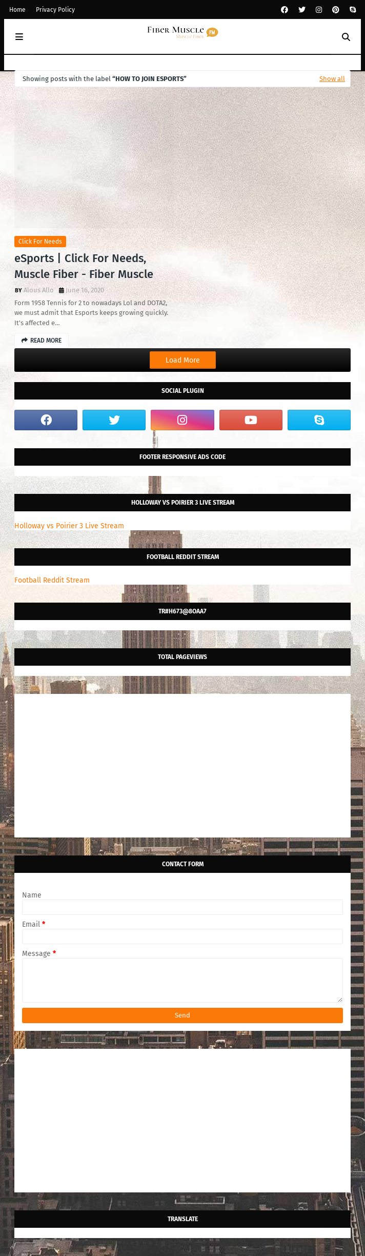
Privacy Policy (55, 9)
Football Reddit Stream (52, 580)
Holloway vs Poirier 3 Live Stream (69, 526)
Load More (183, 360)
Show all (332, 79)
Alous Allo (39, 290)
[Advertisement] (182, 766)
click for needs (40, 241)
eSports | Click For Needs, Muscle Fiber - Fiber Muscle (83, 266)
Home (17, 9)
